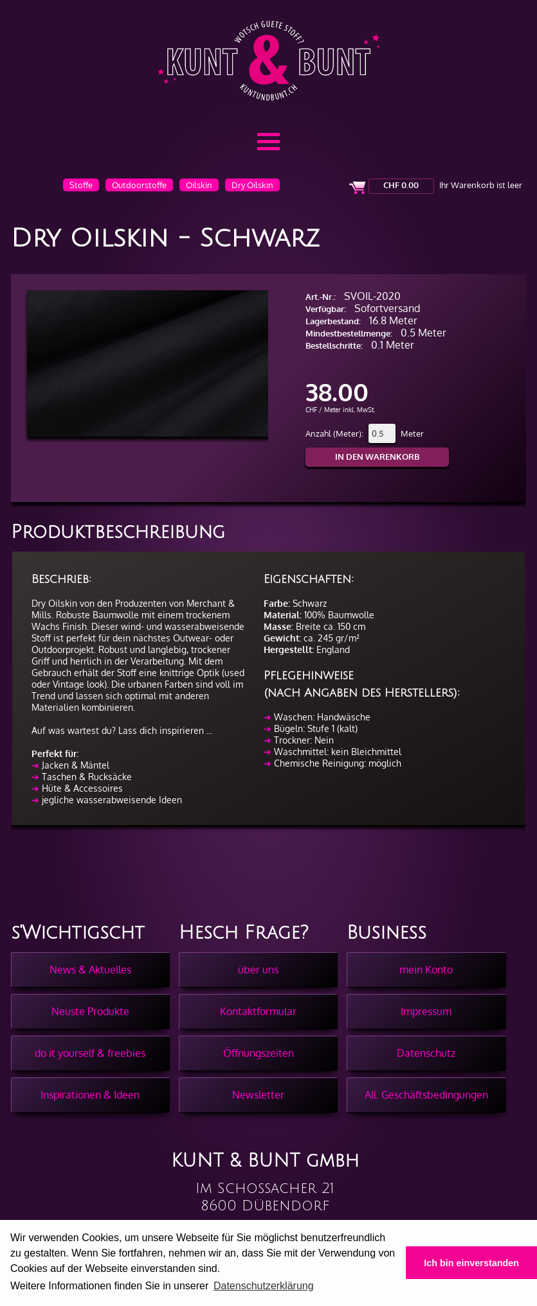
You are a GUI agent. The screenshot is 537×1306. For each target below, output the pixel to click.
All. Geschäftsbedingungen (426, 1094)
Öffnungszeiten (258, 1053)
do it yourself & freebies (90, 1053)
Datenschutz (426, 1053)
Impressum (426, 1011)
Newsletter (258, 1094)
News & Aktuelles (90, 969)
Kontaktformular (258, 1011)
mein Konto (426, 969)
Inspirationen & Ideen (90, 1094)
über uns (258, 969)
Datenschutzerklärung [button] (264, 1285)
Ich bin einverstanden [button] (471, 1263)
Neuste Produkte (90, 1011)
